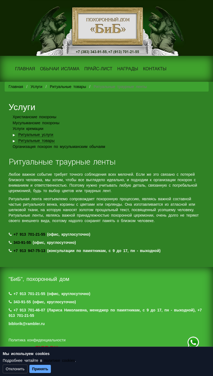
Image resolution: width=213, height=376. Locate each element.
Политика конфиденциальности (37, 340)
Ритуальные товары (68, 86)
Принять (40, 369)
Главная (16, 86)
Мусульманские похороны (36, 123)
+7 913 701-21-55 (29, 234)
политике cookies (59, 360)
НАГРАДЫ (127, 68)
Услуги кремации (28, 128)
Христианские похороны (35, 117)
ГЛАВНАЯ (25, 68)
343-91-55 (22, 242)
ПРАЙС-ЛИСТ (98, 68)
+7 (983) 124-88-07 (193, 342)
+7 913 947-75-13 (29, 250)
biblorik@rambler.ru (27, 324)
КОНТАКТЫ (154, 68)
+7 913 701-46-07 (29, 310)
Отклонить (15, 369)
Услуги (36, 86)
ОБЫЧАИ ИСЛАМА (59, 68)
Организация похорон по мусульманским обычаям (59, 146)
